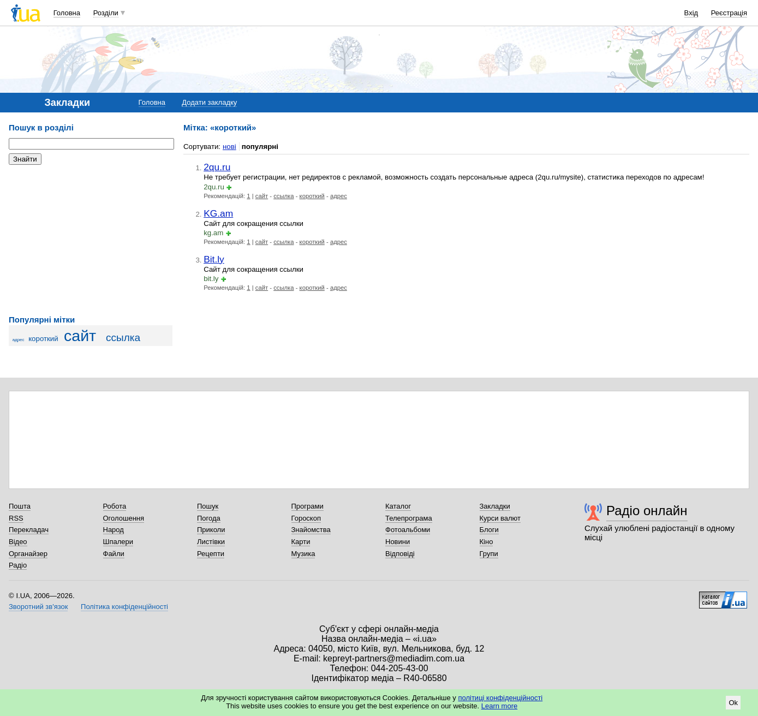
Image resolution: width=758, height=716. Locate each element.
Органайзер (28, 554)
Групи (489, 554)
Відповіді (400, 554)
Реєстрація (729, 13)
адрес (19, 339)
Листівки (211, 542)
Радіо (18, 565)
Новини (397, 542)
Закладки (495, 506)
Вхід (691, 13)
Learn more (499, 706)
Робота (115, 506)
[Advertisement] (90, 240)
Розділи (105, 13)
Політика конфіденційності (124, 606)
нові (229, 146)
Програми (307, 506)
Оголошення (124, 518)
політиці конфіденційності (500, 698)
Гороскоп (306, 518)
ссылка (123, 337)
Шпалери (118, 542)
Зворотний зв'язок (38, 606)
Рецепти (210, 554)
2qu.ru (217, 167)
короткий (43, 339)
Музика (303, 554)
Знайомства (311, 530)
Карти (301, 542)
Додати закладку (209, 102)
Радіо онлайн (647, 510)
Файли (113, 554)
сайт (80, 335)
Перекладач (29, 530)
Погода (208, 518)
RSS (16, 518)
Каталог (398, 506)
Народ (113, 530)
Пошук (207, 506)
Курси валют (500, 518)
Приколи (211, 530)
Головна (66, 13)
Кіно (486, 542)
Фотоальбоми (407, 530)
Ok (733, 703)
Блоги (489, 530)
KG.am (218, 213)
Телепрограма (408, 518)
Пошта (20, 506)
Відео (18, 542)
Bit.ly (214, 259)
